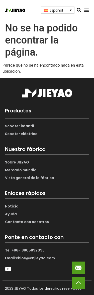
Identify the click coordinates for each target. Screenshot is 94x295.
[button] (79, 10)
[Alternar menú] (86, 10)
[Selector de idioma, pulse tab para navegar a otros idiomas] (57, 10)
